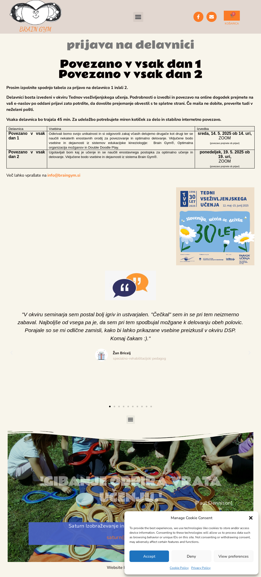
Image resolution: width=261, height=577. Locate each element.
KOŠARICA (232, 23)
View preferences (233, 556)
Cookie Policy (179, 568)
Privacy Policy (201, 568)
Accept (149, 556)
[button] (250, 517)
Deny (191, 556)
